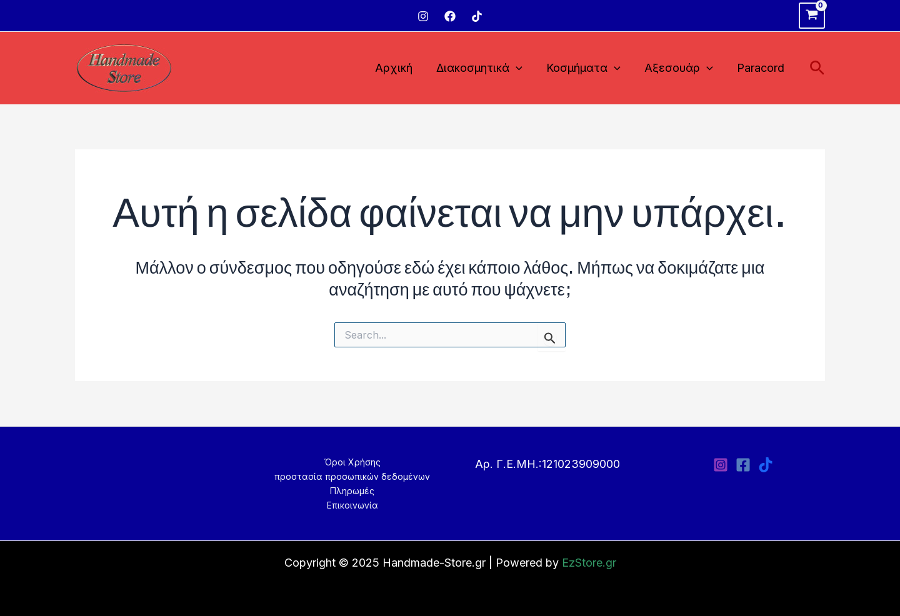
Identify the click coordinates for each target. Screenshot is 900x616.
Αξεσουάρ (681, 68)
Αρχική (400, 67)
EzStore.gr (589, 562)
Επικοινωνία (352, 505)
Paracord (762, 67)
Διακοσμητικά (484, 68)
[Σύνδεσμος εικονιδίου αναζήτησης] (817, 68)
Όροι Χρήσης (352, 462)
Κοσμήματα (587, 68)
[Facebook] (450, 16)
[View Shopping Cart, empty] (812, 15)
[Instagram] (423, 16)
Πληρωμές (352, 490)
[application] (521, 68)
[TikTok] (476, 16)
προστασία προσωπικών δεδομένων (352, 476)
